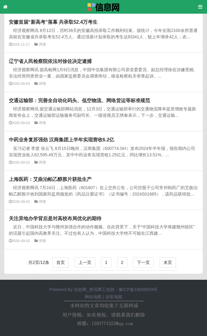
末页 (167, 262)
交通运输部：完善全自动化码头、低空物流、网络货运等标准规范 (79, 100)
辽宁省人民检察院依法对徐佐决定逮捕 (50, 61)
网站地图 (93, 296)
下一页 (143, 262)
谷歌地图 (113, 296)
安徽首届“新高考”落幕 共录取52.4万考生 (53, 22)
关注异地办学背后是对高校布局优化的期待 (55, 218)
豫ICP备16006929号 (138, 289)
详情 (42, 44)
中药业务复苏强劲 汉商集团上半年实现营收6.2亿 (61, 139)
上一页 (85, 262)
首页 (60, 262)
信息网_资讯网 (88, 289)
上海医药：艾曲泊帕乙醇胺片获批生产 (50, 179)
